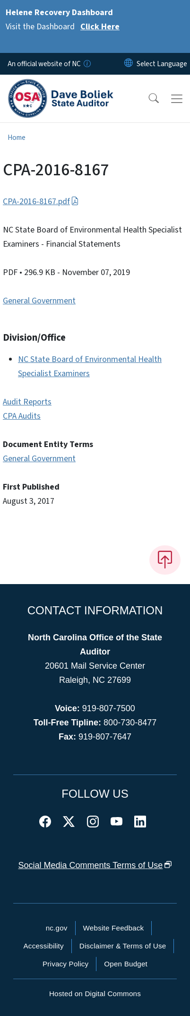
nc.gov (57, 928)
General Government (39, 301)
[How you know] (86, 64)
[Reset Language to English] (128, 64)
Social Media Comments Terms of (95, 865)
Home (17, 137)
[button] (147, 98)
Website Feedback (113, 928)
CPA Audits (22, 416)
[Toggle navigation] (177, 98)
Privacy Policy (65, 964)
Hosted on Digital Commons (95, 994)
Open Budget (125, 964)
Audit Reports (27, 402)
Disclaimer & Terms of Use (122, 946)
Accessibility (44, 946)
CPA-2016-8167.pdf (41, 201)
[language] (162, 64)
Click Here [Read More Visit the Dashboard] (100, 27)
